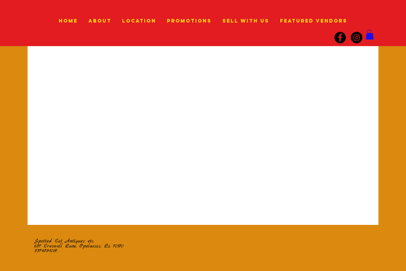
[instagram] (356, 37)
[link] (370, 34)
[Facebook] (340, 37)
